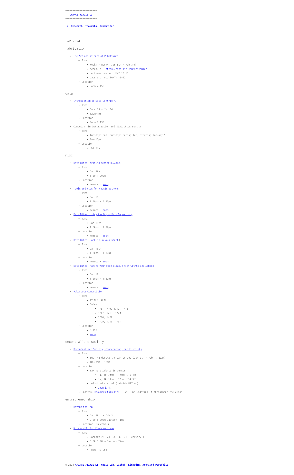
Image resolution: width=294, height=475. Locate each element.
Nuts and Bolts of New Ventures (94, 428)
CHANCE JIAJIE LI (81, 14)
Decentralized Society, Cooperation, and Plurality (108, 349)
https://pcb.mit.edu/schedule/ (126, 68)
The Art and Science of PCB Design (96, 56)
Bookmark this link (107, 392)
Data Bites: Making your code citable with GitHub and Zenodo (114, 265)
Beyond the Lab (83, 406)
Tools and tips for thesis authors (96, 188)
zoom (105, 184)
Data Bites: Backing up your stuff (96, 240)
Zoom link (104, 387)
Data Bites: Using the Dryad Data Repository (103, 214)
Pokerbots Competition (88, 291)
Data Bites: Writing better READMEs (97, 162)
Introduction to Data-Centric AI (95, 100)
